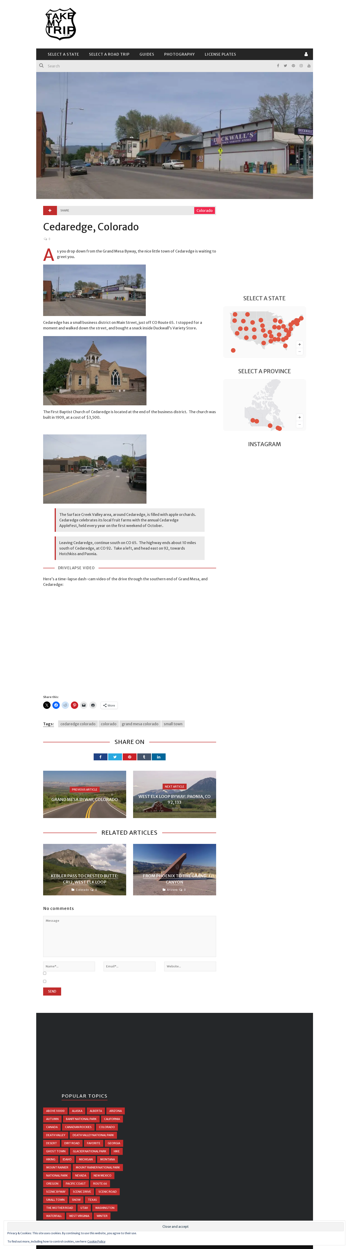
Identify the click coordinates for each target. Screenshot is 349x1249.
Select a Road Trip (109, 54)
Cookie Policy (96, 1241)
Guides (147, 54)
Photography (179, 54)
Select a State (63, 54)
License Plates (220, 54)
